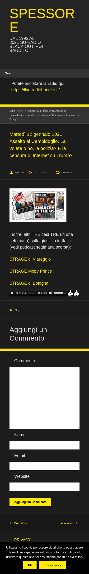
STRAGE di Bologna (28, 283)
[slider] (31, 293)
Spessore (19, 172)
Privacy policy (52, 565)
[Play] (12, 293)
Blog (16, 310)
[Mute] (51, 293)
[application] (44, 292)
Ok (30, 565)
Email (19, 455)
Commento (24, 360)
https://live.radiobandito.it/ (35, 89)
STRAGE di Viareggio (30, 259)
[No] (83, 558)
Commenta (67, 172)
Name (20, 435)
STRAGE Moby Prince (30, 271)
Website (22, 476)
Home (20, 110)
